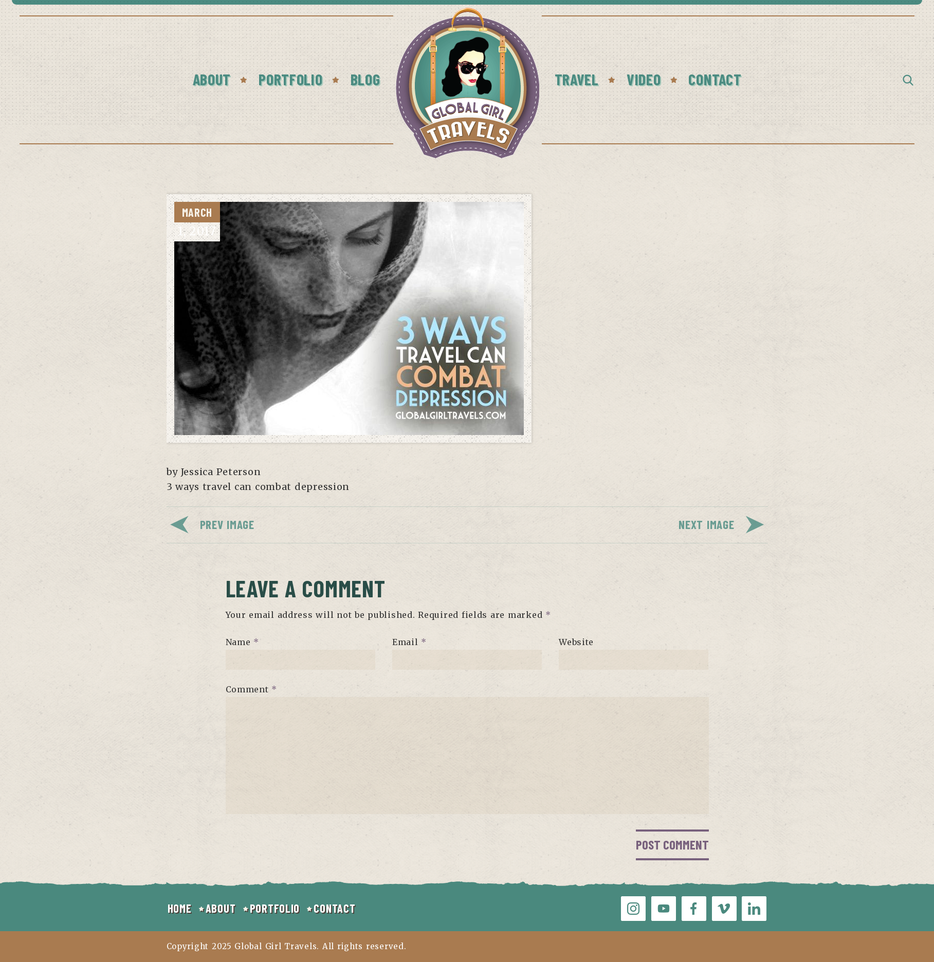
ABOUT (221, 908)
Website (576, 642)
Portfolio (290, 79)
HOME (180, 908)
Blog (365, 79)
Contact (714, 79)
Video (644, 79)
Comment (252, 689)
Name (242, 642)
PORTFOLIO (275, 908)
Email (409, 642)
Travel (577, 79)
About (212, 79)
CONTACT (334, 908)
